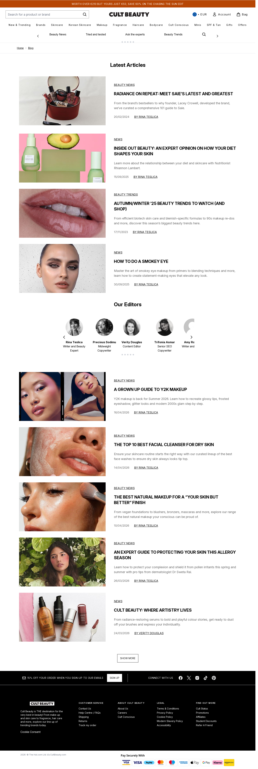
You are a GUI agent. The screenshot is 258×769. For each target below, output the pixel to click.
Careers (122, 709)
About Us (123, 705)
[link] (221, 14)
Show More (127, 655)
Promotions (202, 709)
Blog (30, 45)
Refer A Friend (204, 722)
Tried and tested (96, 34)
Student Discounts (206, 718)
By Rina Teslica (146, 114)
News (118, 136)
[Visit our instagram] (197, 675)
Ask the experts (135, 34)
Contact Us (85, 705)
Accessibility (164, 722)
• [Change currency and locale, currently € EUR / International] (200, 14)
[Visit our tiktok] (205, 675)
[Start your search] (47, 14)
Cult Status (202, 705)
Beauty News (57, 34)
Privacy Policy (165, 709)
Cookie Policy (165, 714)
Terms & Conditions (168, 705)
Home (20, 45)
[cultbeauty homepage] (129, 14)
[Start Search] (85, 14)
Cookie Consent (30, 729)
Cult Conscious (126, 714)
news (118, 598)
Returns (83, 718)
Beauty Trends (173, 34)
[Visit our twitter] (189, 675)
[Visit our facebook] (180, 675)
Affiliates (201, 714)
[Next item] (191, 334)
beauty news (124, 377)
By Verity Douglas (149, 630)
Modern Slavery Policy (170, 718)
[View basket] (242, 14)
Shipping (84, 714)
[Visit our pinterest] (214, 675)
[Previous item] (64, 334)
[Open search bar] (204, 34)
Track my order (87, 722)
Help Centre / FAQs (90, 709)
